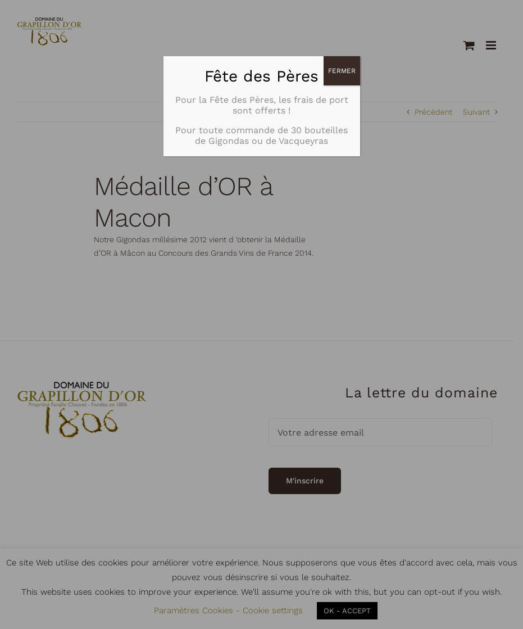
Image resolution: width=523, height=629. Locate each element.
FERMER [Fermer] (342, 71)
